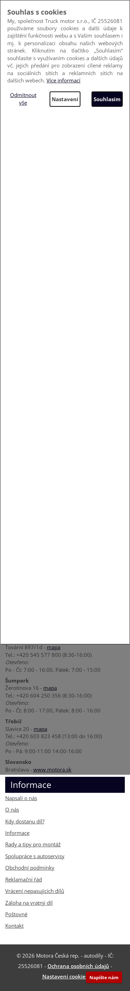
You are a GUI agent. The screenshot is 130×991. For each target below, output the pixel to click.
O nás (12, 809)
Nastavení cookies (65, 976)
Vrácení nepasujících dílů (34, 890)
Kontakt (14, 925)
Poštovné (16, 914)
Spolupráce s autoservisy (34, 856)
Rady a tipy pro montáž (33, 844)
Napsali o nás (21, 798)
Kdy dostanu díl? (24, 821)
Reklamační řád (23, 879)
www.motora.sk (52, 769)
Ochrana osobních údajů (78, 965)
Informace (17, 832)
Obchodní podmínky (29, 867)
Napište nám (104, 977)
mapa (53, 647)
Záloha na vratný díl (29, 902)
